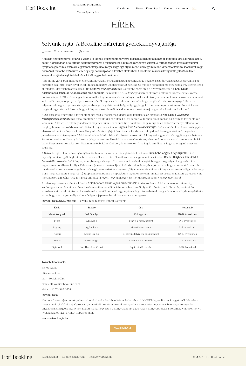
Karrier (168, 8)
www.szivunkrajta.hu (55, 318)
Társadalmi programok (87, 4)
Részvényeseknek (100, 356)
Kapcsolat (182, 8)
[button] (213, 8)
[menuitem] (194, 8)
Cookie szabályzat (73, 356)
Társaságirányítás (88, 12)
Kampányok (153, 8)
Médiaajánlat (50, 356)
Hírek (139, 8)
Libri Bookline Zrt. (216, 357)
